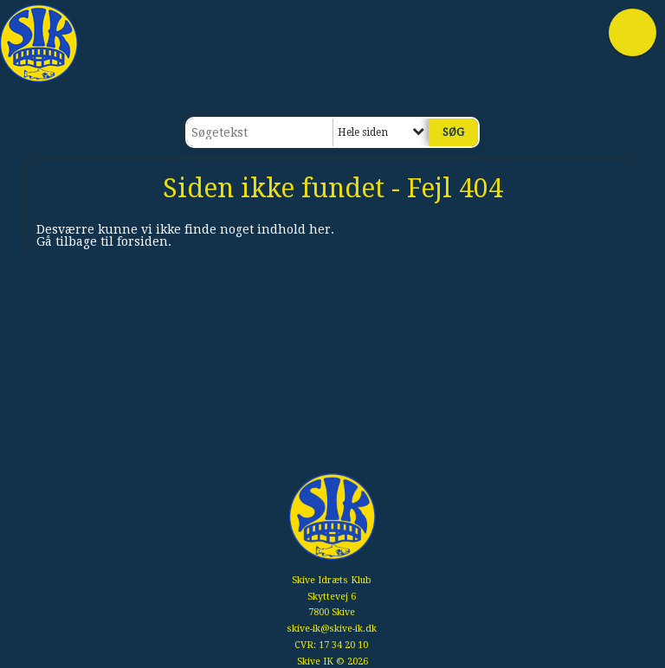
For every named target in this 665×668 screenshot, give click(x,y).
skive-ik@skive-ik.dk (332, 628)
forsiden (142, 241)
